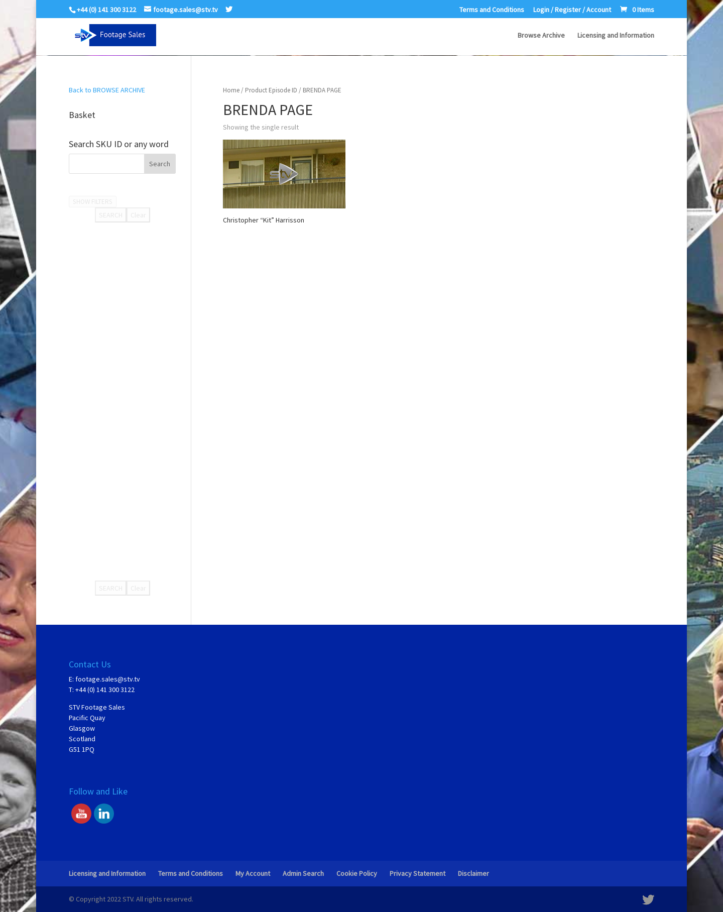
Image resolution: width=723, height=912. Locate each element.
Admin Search (303, 873)
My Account (252, 873)
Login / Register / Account (572, 10)
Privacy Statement (417, 873)
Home (231, 90)
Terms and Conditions (491, 10)
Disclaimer (473, 873)
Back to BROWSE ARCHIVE (107, 89)
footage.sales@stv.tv (107, 678)
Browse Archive (541, 36)
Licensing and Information (615, 36)
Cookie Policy (356, 873)
